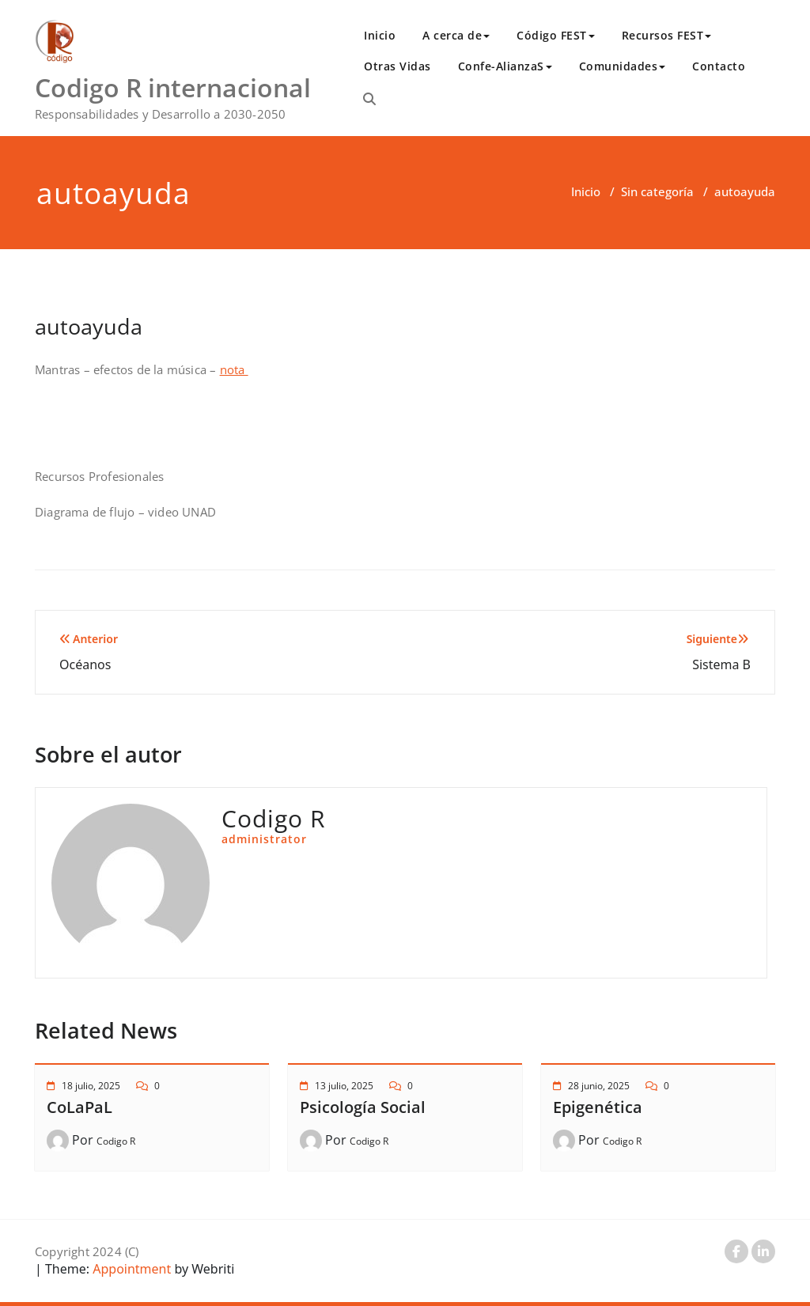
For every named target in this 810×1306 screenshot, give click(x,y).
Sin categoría (657, 191)
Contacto (718, 66)
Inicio (380, 35)
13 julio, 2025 (344, 1085)
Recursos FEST (667, 35)
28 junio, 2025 (599, 1085)
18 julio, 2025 (91, 1085)
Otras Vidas (397, 66)
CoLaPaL (79, 1107)
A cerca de (456, 35)
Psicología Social (363, 1107)
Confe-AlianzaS (505, 66)
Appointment (130, 1269)
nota (234, 369)
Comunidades (622, 66)
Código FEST (556, 35)
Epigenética (597, 1107)
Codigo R (116, 1141)
